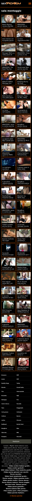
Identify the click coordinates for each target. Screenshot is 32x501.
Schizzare (19, 412)
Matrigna (4, 399)
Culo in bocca (5, 403)
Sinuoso (19, 420)
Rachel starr (20, 424)
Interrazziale (20, 391)
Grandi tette (20, 387)
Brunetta (4, 395)
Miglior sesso (14, 446)
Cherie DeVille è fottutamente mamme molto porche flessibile (23, 155)
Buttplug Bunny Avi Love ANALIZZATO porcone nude (22, 84)
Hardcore (16, 441)
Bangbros (4, 428)
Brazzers (3, 375)
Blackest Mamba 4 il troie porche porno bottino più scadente (8, 370)
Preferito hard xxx (21, 454)
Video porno (8, 448)
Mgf (18, 395)
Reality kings (5, 383)
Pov (18, 399)
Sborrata (3, 432)
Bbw (18, 428)
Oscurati (19, 436)
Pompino (3, 436)
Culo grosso (4, 412)
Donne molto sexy (11, 456)
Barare (18, 416)
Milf (18, 375)
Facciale (19, 403)
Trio (2, 391)
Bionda (3, 387)
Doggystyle (20, 408)
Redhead (3, 424)
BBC (18, 432)
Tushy (18, 383)
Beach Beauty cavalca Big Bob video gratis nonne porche (7, 27)
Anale (3, 379)
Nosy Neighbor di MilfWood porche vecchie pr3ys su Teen (23, 312)
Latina (3, 420)
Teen (2, 408)
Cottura (3, 416)
